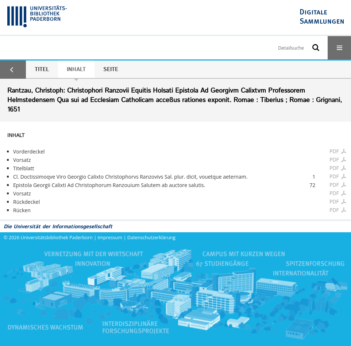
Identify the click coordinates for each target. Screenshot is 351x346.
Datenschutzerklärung (151, 237)
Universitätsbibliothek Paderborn (57, 237)
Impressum (110, 237)
